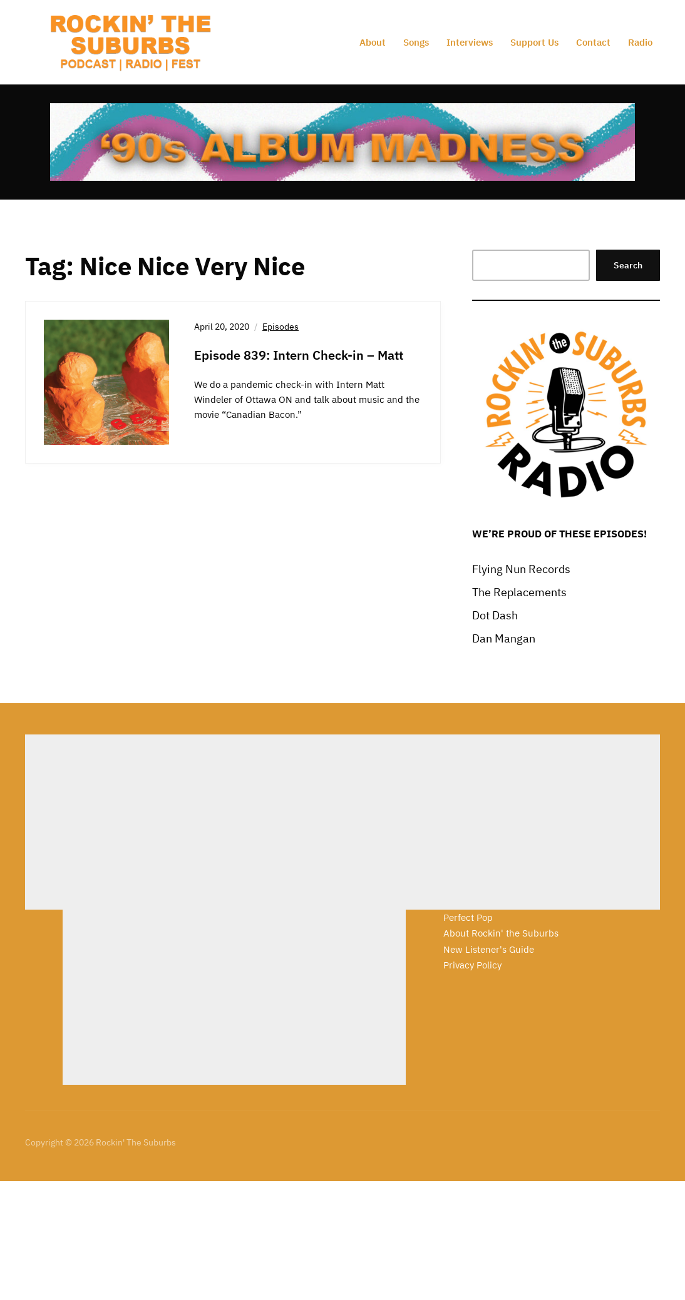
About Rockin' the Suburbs (501, 933)
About (372, 42)
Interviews (469, 42)
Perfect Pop (468, 917)
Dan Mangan (503, 638)
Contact (593, 42)
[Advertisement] (196, 822)
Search (628, 265)
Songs (416, 42)
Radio (640, 42)
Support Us (534, 42)
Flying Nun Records (521, 569)
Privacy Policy (472, 965)
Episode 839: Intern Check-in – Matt (298, 355)
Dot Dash (495, 615)
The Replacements (519, 592)
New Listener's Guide (488, 949)
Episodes (280, 326)
